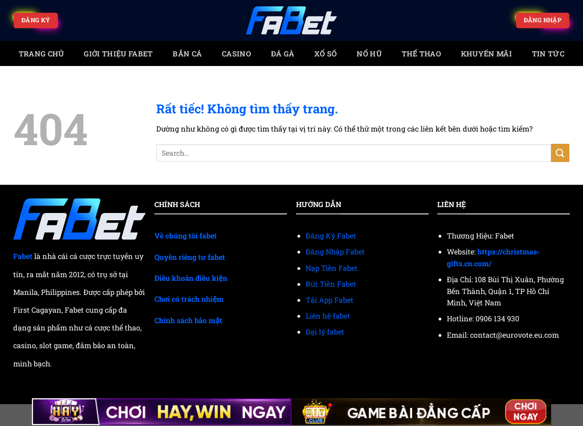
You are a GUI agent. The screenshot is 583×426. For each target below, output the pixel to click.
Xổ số (325, 53)
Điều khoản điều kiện (190, 278)
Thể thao (421, 53)
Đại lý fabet (325, 331)
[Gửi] (560, 153)
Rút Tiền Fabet (331, 284)
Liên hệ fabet (328, 315)
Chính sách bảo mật (188, 320)
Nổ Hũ (369, 53)
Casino (236, 53)
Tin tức (548, 53)
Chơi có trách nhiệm (189, 299)
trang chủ (41, 53)
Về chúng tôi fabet (185, 235)
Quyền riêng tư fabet (189, 257)
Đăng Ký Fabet (331, 235)
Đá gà (283, 53)
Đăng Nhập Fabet (335, 251)
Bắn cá (187, 53)
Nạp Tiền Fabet (332, 268)
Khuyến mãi (486, 53)
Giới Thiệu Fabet (118, 53)
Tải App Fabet (329, 299)
